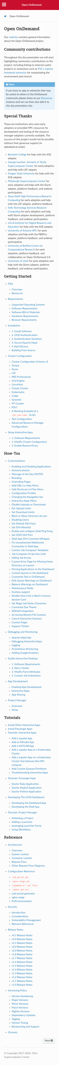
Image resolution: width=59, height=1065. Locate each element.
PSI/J (14, 407)
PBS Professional (21, 377)
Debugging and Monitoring (22, 632)
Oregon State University (21, 173)
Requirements (15, 299)
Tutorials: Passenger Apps (22, 778)
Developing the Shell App (25, 807)
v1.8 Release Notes (22, 954)
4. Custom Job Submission (26, 675)
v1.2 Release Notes (22, 977)
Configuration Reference (21, 871)
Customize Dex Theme (24, 607)
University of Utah (18, 261)
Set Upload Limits (21, 508)
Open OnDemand (32, 5)
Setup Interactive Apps (20, 432)
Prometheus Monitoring (25, 649)
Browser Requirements (24, 320)
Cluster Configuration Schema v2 (30, 361)
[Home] (5, 16)
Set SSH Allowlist (21, 527)
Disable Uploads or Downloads (29, 504)
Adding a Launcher (22, 822)
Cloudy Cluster (20, 388)
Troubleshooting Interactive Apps (30, 772)
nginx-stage (18, 897)
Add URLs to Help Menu (25, 485)
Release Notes (15, 929)
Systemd (16, 400)
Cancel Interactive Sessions (27, 618)
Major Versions (20, 1000)
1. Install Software (22, 331)
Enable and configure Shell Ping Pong (32, 531)
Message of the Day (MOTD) (27, 474)
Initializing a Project (22, 818)
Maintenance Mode (22, 588)
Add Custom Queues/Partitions (29, 769)
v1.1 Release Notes (22, 981)
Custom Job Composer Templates (30, 550)
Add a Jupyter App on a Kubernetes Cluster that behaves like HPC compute (31, 761)
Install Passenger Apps (20, 729)
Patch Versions (20, 1007)
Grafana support (21, 592)
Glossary (12, 1032)
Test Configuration (22, 419)
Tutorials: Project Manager (22, 812)
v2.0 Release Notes (22, 950)
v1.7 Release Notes (22, 958)
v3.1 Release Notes (22, 943)
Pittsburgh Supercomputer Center (26, 181)
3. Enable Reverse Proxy (25, 445)
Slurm (15, 369)
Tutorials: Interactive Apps (22, 732)
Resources (17, 293)
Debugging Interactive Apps (27, 641)
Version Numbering (22, 996)
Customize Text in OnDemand (28, 577)
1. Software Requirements (26, 438)
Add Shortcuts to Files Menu (27, 489)
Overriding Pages (21, 482)
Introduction (18, 912)
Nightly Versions (21, 1011)
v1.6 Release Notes (22, 962)
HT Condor (18, 403)
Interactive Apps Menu (24, 501)
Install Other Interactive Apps (24, 725)
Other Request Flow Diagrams (28, 865)
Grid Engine (18, 380)
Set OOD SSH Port (22, 535)
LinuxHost (17, 384)
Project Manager (17, 700)
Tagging (16, 1019)
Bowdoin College (17, 154)
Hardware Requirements (25, 316)
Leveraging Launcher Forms (27, 826)
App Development (18, 681)
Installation (14, 325)
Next (49, 1040)
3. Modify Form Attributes (26, 672)
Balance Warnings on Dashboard (30, 584)
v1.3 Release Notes (22, 973)
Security (12, 907)
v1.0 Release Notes (22, 985)
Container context (22, 858)
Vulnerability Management (26, 920)
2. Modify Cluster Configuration (29, 442)
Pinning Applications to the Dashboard (33, 569)
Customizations (16, 461)
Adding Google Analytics (25, 653)
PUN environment (22, 901)
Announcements (21, 470)
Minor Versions (20, 1004)
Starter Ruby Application (25, 784)
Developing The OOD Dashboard (26, 797)
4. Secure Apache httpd (24, 342)
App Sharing (18, 694)
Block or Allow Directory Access (29, 516)
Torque (15, 365)
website (13, 37)
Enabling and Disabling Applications (31, 466)
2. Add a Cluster (20, 668)
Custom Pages (19, 622)
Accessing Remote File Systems (29, 615)
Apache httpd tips (21, 637)
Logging (16, 645)
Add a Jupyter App (22, 738)
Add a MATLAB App (23, 746)
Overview (17, 289)
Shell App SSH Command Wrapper (31, 539)
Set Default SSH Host (24, 523)
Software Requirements (24, 308)
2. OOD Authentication (24, 335)
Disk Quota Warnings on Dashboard (32, 580)
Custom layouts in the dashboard (30, 573)
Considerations (20, 916)
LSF (14, 373)
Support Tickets (20, 626)
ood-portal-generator (23, 893)
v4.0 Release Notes (22, 939)
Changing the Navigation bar (27, 497)
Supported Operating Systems (28, 304)
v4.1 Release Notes (22, 935)
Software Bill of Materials (26, 312)
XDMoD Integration (23, 611)
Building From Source (23, 350)
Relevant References (23, 924)
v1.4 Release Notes (22, 969)
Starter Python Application (26, 791)
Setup (15, 710)
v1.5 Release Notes (22, 966)
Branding (17, 478)
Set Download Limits (23, 512)
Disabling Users (20, 520)
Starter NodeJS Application (27, 788)
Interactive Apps (21, 691)
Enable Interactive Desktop (23, 658)
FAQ (10, 284)
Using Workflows (21, 829)
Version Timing (20, 1023)
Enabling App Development (27, 687)
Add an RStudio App (23, 742)
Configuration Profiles (24, 493)
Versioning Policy (17, 990)
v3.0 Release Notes (22, 947)
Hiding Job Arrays (21, 558)
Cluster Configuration (20, 356)
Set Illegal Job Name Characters (29, 603)
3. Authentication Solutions (27, 339)
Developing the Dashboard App (29, 803)
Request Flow (19, 862)
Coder (15, 396)
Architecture (15, 845)
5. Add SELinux (20, 346)
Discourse (46, 98)
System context (20, 854)
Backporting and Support (25, 1026)
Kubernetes (18, 392)
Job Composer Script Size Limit (29, 554)
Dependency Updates (23, 1015)
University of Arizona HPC (22, 230)
